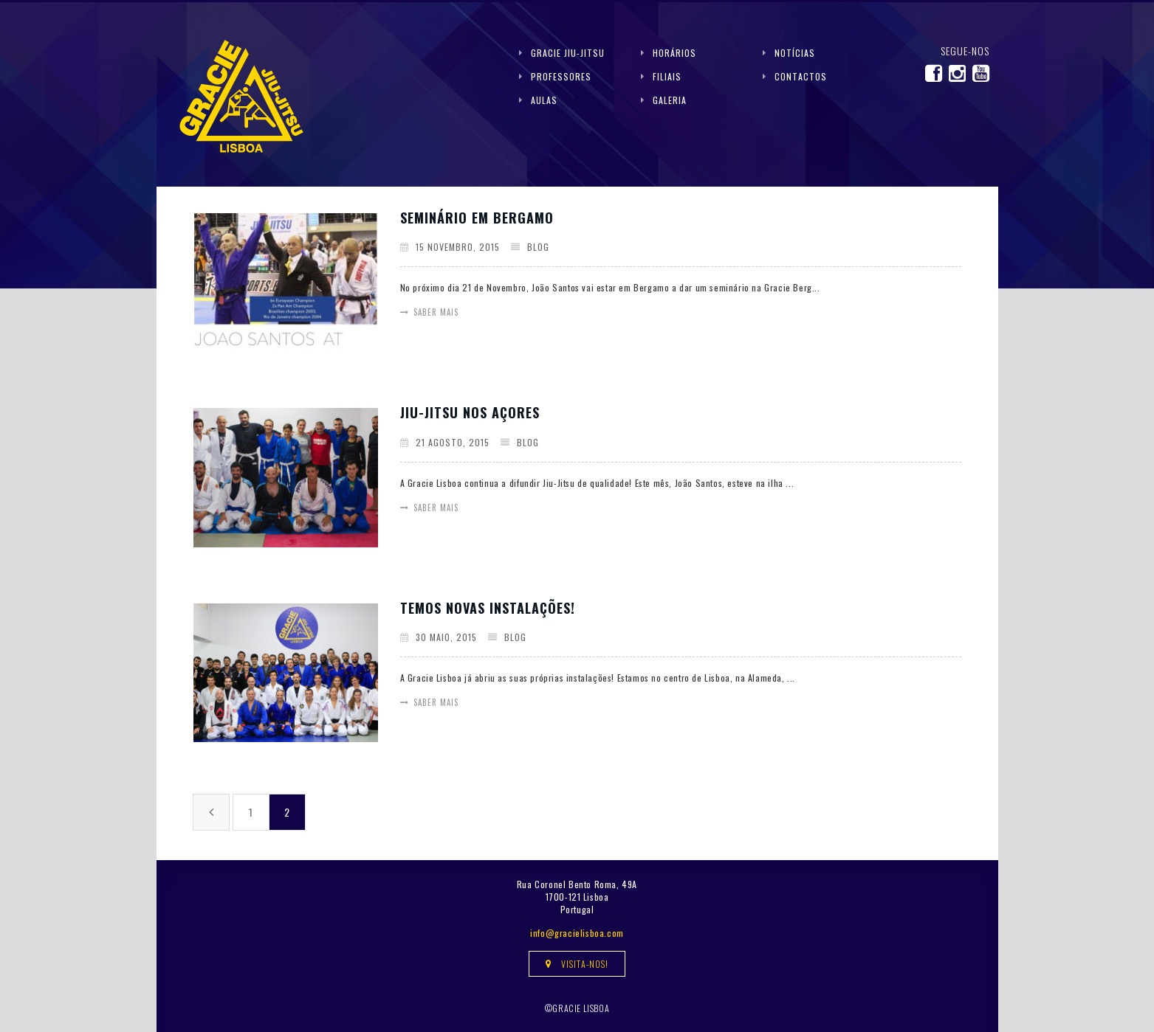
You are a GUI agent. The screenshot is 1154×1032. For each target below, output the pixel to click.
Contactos (801, 76)
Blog (538, 246)
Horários (674, 52)
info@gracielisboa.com (577, 933)
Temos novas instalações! (487, 607)
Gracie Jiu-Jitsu (568, 52)
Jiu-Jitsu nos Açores (470, 412)
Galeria (670, 100)
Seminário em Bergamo (477, 217)
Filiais (667, 76)
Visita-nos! (577, 963)
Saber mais (435, 312)
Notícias (795, 52)
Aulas (544, 100)
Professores (561, 76)
